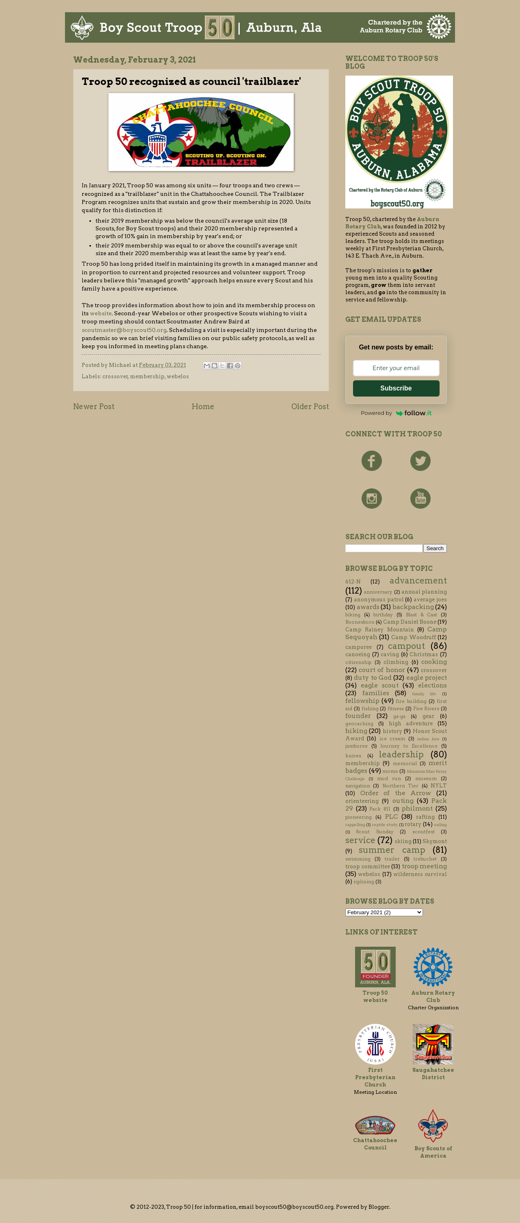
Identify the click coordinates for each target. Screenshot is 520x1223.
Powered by (396, 413)
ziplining (363, 882)
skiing (403, 841)
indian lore (428, 739)
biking (352, 615)
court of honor (382, 670)
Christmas (424, 654)
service (360, 840)
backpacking (413, 607)
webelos (178, 376)
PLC (391, 816)
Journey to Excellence (409, 746)
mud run (389, 778)
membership (147, 376)
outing (403, 800)
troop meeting (424, 866)
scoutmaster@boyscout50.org (124, 330)
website (101, 313)
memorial (405, 763)
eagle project (426, 677)
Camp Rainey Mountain (379, 630)
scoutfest (423, 832)
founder (358, 716)
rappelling (355, 824)
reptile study (385, 824)
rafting (425, 817)
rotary (413, 824)
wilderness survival (420, 874)
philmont (417, 808)
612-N (353, 582)
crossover (115, 376)
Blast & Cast (421, 615)
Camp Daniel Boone (409, 622)
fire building (411, 701)
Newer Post (94, 406)
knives (353, 756)
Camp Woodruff (413, 637)
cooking (434, 662)
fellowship (362, 701)
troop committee (367, 866)
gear (428, 716)
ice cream (392, 739)
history (392, 731)
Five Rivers (426, 708)
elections (432, 685)
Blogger (378, 1207)
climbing (396, 662)
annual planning (424, 592)
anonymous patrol (379, 599)
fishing (370, 708)
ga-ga (399, 716)
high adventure (411, 723)
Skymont (434, 841)
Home (203, 406)
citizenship (358, 662)
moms (390, 771)
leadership (401, 754)
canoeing (357, 654)
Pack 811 (379, 809)
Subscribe (396, 388)
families (375, 693)
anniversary (378, 592)
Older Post (310, 406)
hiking (356, 731)
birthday (383, 615)
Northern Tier (400, 786)
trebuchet (425, 859)
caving (390, 654)
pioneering (358, 817)
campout (406, 646)
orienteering (362, 801)
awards (368, 607)
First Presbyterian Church (375, 1077)
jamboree (356, 746)
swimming (357, 859)
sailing (440, 824)
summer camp (392, 850)
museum (426, 778)
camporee (358, 647)
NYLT (439, 786)
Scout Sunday (374, 832)
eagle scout (380, 685)
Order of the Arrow (395, 793)
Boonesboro (360, 622)
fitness (396, 708)
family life (424, 693)
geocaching (359, 723)
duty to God (373, 677)
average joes (430, 599)
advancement (418, 580)
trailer (392, 859)
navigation (357, 786)
